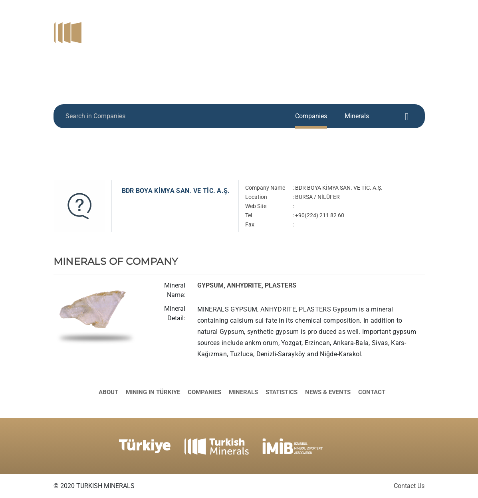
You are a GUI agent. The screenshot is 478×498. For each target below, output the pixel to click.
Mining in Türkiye (264, 28)
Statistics (407, 28)
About (215, 28)
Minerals (365, 28)
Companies (322, 28)
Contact (410, 38)
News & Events (361, 38)
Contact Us (409, 486)
